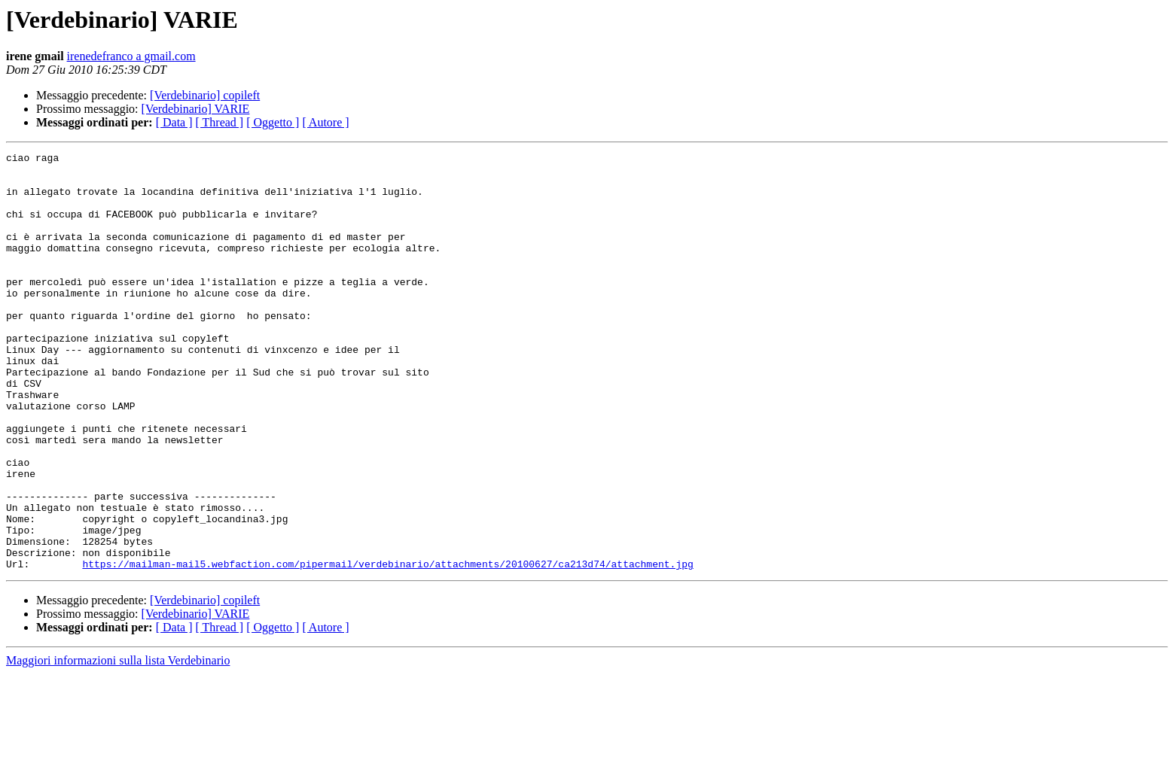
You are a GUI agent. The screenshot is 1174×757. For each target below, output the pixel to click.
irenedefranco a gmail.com (131, 56)
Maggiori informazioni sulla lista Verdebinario (118, 743)
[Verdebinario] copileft (205, 95)
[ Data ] (174, 122)
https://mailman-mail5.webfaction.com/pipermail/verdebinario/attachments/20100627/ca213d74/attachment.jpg (387, 647)
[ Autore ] (325, 122)
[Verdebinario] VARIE (196, 108)
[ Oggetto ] (272, 122)
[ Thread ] (220, 122)
